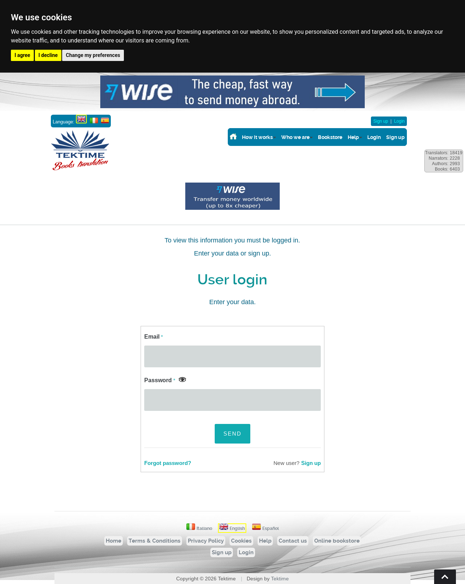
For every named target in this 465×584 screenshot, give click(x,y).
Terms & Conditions (155, 541)
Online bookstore (337, 541)
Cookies (241, 541)
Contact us (293, 541)
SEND (232, 433)
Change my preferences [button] (93, 55)
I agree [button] (22, 55)
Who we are (295, 137)
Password (159, 380)
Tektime (280, 578)
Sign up (380, 121)
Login (399, 121)
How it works (257, 137)
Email (153, 336)
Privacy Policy (206, 541)
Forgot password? (167, 463)
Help (353, 137)
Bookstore (330, 137)
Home (113, 541)
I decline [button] (48, 55)
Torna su (445, 576)
